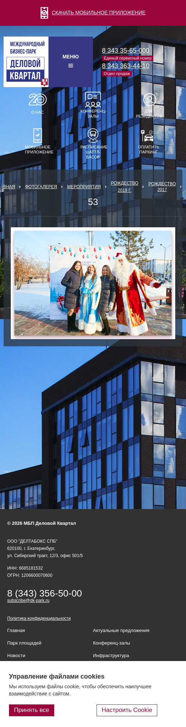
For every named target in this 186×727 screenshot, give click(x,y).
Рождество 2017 (162, 186)
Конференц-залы (93, 113)
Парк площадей (24, 643)
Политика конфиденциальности (39, 618)
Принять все (31, 710)
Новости (16, 655)
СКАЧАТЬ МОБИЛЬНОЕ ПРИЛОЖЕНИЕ (93, 12)
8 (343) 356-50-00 (44, 593)
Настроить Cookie (127, 710)
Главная (16, 630)
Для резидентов (148, 113)
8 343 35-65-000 (125, 50)
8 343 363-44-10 (125, 66)
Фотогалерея (41, 186)
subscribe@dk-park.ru (28, 600)
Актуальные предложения (121, 630)
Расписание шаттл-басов (93, 152)
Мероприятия (84, 186)
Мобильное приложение (37, 149)
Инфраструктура (111, 655)
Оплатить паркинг (148, 149)
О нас (37, 112)
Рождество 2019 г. (125, 187)
